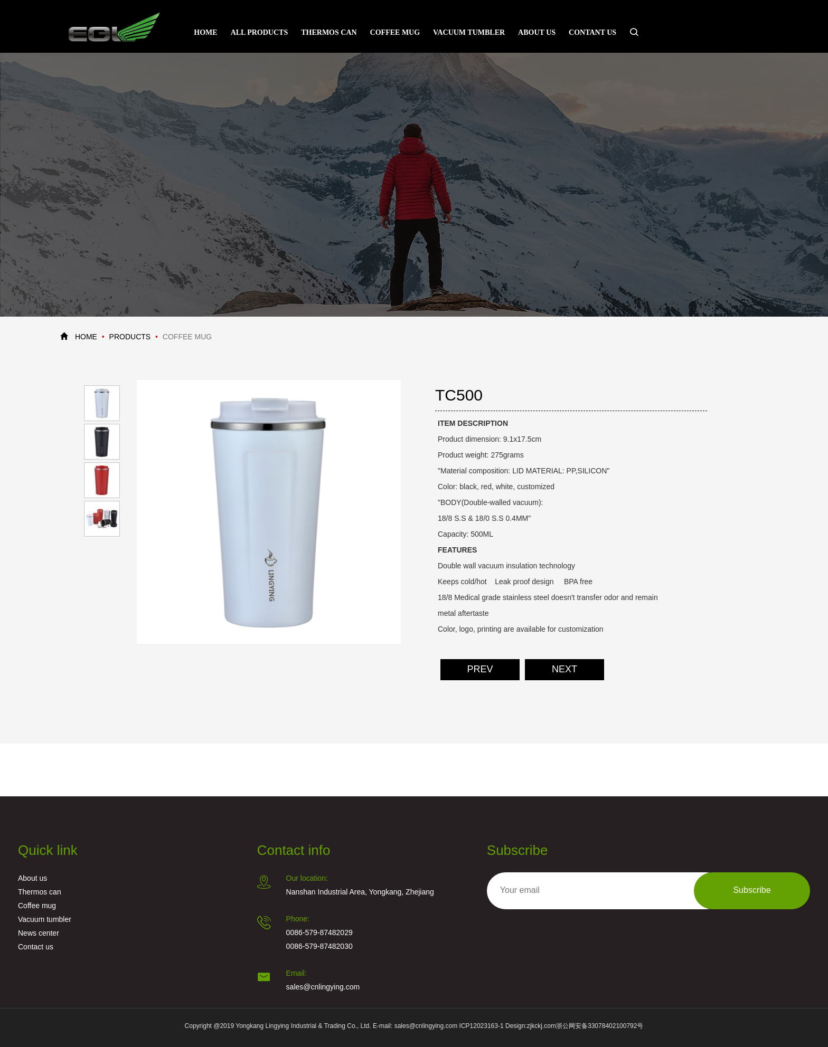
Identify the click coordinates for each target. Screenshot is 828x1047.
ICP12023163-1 (481, 1026)
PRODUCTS (130, 337)
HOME (86, 337)
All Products (259, 32)
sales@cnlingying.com (323, 988)
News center (38, 934)
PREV (480, 669)
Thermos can (328, 32)
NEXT (564, 669)
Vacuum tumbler (469, 32)
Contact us (35, 947)
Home (205, 32)
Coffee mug (395, 32)
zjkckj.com (541, 1026)
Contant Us (592, 32)
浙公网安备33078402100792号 (599, 1026)
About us (537, 32)
